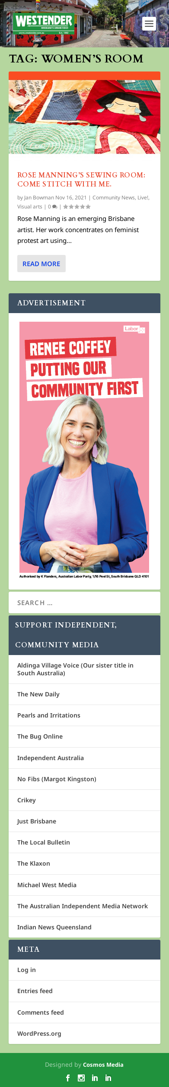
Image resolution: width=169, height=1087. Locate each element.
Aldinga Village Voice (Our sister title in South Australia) (75, 669)
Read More (41, 263)
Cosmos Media (103, 1064)
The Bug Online (40, 736)
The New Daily (38, 694)
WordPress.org (39, 1033)
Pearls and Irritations (48, 715)
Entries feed (35, 991)
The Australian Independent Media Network (82, 906)
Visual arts (29, 206)
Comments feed (40, 1012)
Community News (113, 197)
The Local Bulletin (43, 842)
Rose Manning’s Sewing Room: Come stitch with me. (81, 180)
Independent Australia (50, 758)
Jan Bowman (39, 197)
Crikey (26, 800)
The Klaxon (33, 863)
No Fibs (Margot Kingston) (56, 779)
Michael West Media (47, 885)
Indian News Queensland (54, 927)
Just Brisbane (36, 821)
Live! (142, 197)
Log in (26, 970)
